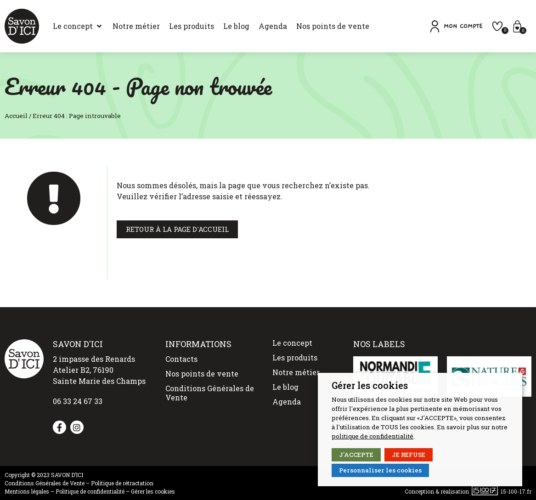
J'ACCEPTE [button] (356, 454)
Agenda (286, 401)
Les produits (294, 357)
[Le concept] (78, 26)
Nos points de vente (201, 373)
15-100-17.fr (516, 491)
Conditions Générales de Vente (209, 392)
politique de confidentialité (372, 436)
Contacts (181, 359)
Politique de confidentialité (90, 491)
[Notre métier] (136, 26)
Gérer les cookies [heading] (370, 385)
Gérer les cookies (153, 491)
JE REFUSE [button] (408, 454)
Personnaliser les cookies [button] (380, 470)
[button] (455, 26)
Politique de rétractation (122, 483)
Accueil (16, 116)
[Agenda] (273, 26)
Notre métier (296, 372)
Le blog (285, 387)
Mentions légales (27, 491)
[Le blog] (236, 26)
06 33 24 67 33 (77, 401)
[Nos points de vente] (333, 26)
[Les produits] (191, 26)
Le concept (292, 343)
